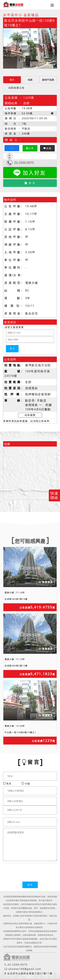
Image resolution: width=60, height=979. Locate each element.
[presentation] (27, 870)
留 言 (30, 182)
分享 (12, 148)
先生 (9, 783)
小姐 (26, 783)
